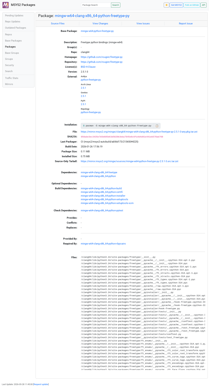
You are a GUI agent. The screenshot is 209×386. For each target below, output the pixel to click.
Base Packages (13, 40)
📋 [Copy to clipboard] (157, 125)
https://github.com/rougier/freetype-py (101, 57)
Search (115, 5)
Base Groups (12, 52)
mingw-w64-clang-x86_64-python (98, 176)
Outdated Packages (15, 27)
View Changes (100, 23)
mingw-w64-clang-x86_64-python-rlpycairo (103, 243)
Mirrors (9, 84)
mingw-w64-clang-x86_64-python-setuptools (104, 199)
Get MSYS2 (176, 5)
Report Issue (186, 23)
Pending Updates (14, 15)
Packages (10, 46)
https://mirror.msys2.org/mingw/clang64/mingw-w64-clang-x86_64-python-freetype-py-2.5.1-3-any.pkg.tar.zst (139, 131)
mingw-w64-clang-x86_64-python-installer (103, 195)
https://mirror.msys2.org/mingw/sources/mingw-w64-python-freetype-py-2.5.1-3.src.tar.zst (129, 161)
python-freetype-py (91, 79)
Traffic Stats (11, 78)
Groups (9, 59)
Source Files (57, 23)
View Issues (143, 23)
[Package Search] (96, 5)
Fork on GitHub (192, 5)
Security (9, 65)
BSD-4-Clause (88, 66)
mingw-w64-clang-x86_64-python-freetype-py (92, 16)
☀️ (166, 5)
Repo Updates (12, 21)
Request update (41, 384)
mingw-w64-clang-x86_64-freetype (99, 172)
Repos (8, 34)
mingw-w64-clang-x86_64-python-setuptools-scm (107, 203)
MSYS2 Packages (18, 5)
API (203, 5)
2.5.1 (83, 87)
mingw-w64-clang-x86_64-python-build (101, 188)
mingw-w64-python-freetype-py (97, 31)
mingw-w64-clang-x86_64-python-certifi (102, 192)
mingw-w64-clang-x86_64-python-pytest (102, 210)
